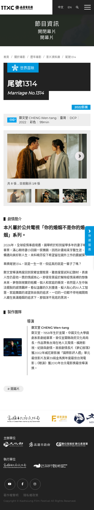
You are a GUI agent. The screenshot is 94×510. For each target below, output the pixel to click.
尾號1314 (70, 57)
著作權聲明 (11, 495)
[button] (79, 156)
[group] (47, 156)
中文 (60, 7)
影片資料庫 (53, 57)
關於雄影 (19, 57)
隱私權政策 (30, 495)
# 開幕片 (14, 389)
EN (70, 7)
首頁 (6, 57)
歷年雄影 (35, 57)
